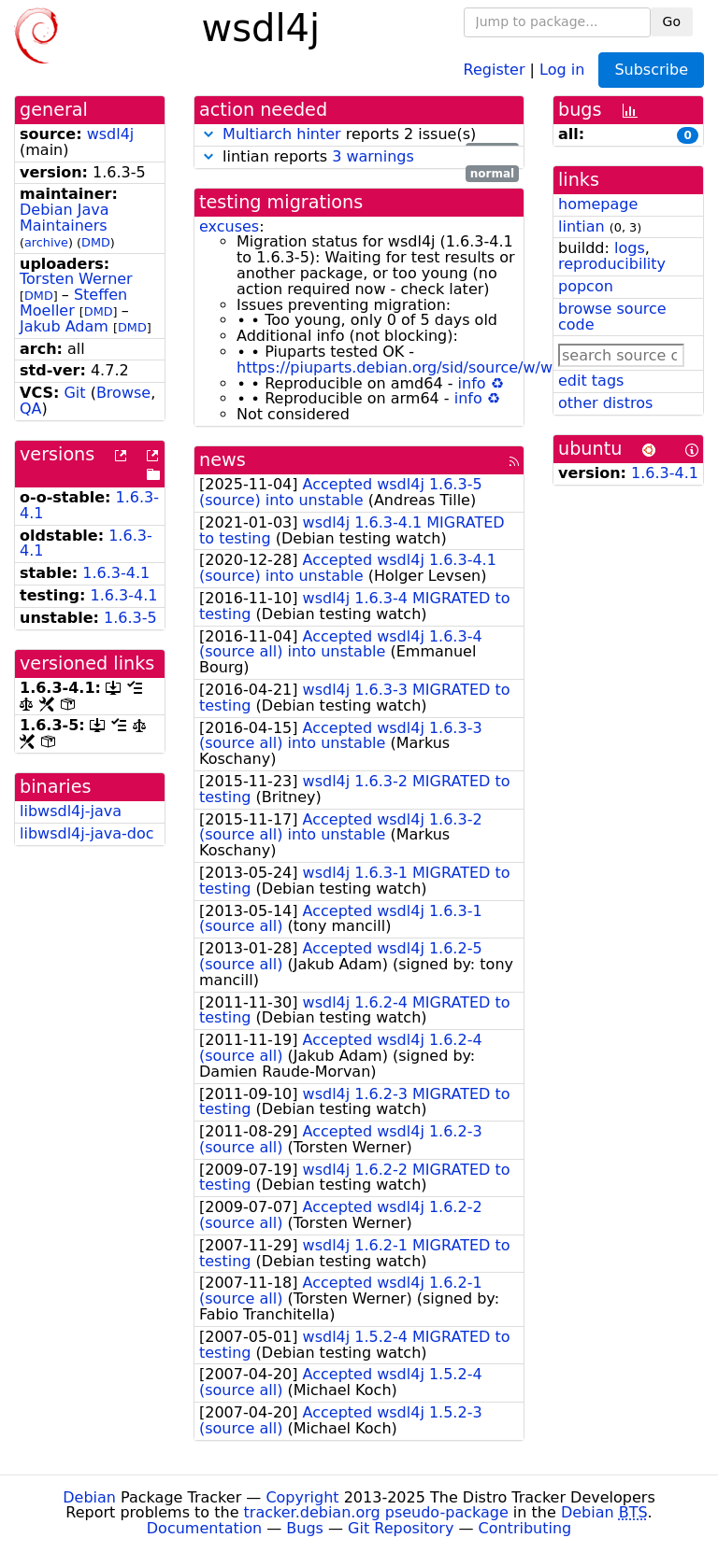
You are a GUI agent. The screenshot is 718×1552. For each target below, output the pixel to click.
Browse (123, 393)
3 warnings (373, 156)
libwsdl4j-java (71, 811)
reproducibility (612, 264)
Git (74, 393)
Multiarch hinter (282, 134)
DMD (95, 242)
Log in (561, 69)
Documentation (204, 1528)
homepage (598, 204)
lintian (581, 226)
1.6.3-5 (130, 618)
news (222, 460)
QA (31, 408)
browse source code (612, 316)
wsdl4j (111, 134)
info (472, 383)
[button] (208, 134)
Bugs (304, 1528)
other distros (605, 403)
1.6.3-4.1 (116, 573)
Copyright (302, 1497)
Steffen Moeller (73, 302)
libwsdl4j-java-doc (87, 833)
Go (672, 21)
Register (494, 69)
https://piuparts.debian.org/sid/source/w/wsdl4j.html (431, 367)
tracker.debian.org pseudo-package (376, 1512)
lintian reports (359, 157)
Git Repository (400, 1528)
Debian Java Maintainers (64, 217)
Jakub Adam (64, 326)
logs (629, 248)
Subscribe (651, 69)
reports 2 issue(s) (359, 135)
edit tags (591, 380)
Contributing (525, 1528)
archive (46, 242)
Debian (89, 1497)
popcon (585, 286)
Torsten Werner (76, 279)
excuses (229, 226)
